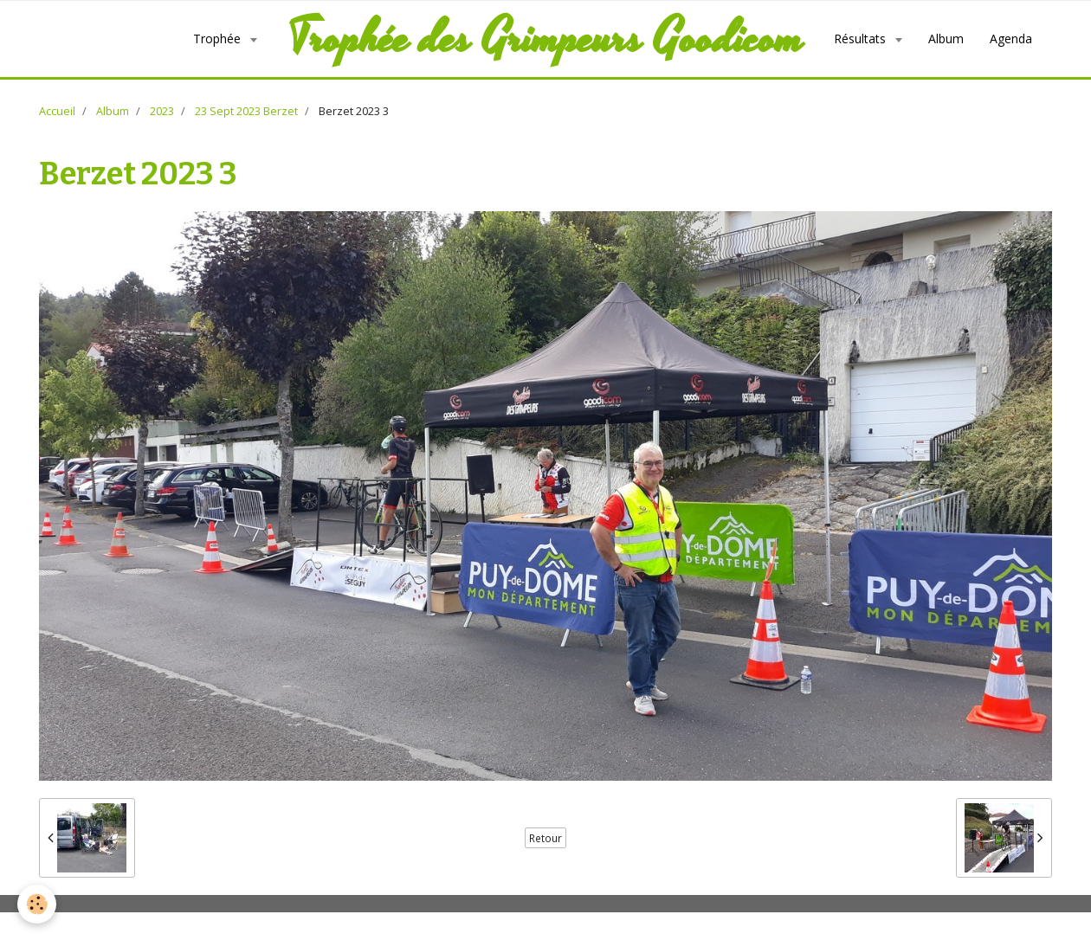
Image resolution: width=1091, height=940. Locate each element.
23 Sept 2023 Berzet (246, 111)
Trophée (218, 38)
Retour (545, 838)
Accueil (57, 111)
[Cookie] (36, 904)
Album (946, 38)
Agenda (1011, 38)
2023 (162, 111)
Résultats (861, 38)
